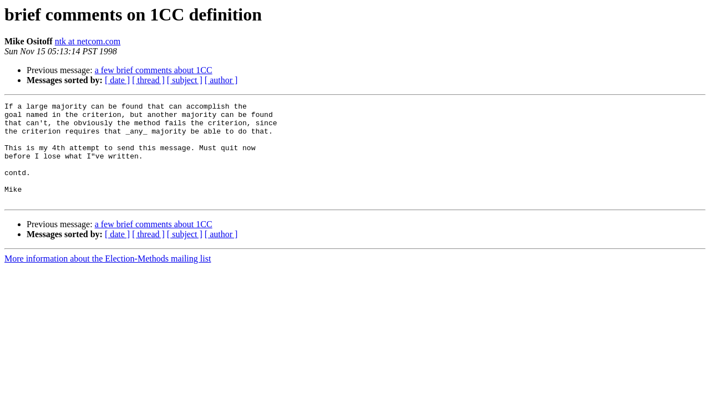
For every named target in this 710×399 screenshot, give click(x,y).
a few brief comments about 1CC (153, 70)
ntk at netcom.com (88, 41)
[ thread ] (148, 80)
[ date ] (117, 80)
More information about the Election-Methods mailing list (107, 278)
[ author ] (221, 80)
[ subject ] (184, 80)
